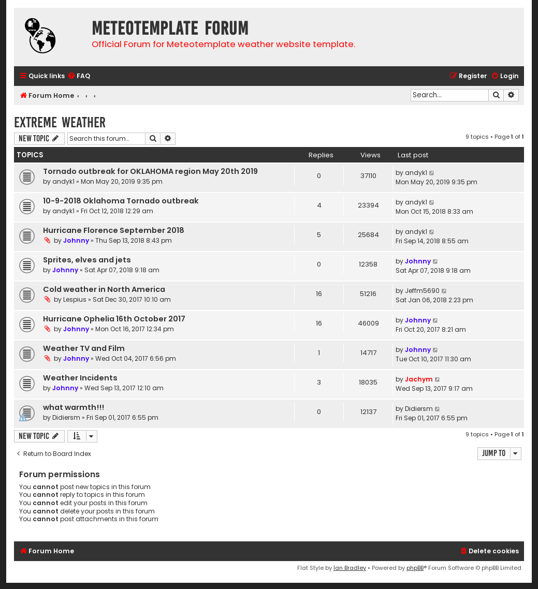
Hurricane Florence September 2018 (113, 230)
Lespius (74, 299)
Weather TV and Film (84, 348)
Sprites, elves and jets (87, 260)
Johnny (76, 240)
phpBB (415, 568)
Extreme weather (60, 122)
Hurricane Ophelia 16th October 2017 (114, 319)
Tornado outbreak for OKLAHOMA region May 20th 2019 (150, 171)
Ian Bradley (349, 568)
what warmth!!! (73, 407)
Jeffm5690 (422, 290)
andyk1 (63, 181)
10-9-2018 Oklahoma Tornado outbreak (121, 201)
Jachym (419, 379)
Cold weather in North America (104, 289)
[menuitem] (78, 76)
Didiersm (66, 417)
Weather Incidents (80, 378)
